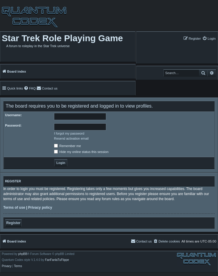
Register (13, 223)
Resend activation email (71, 138)
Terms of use (14, 207)
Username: (13, 115)
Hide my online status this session (81, 152)
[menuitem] (209, 38)
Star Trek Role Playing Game (62, 38)
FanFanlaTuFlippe (57, 260)
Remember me (67, 146)
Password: (13, 125)
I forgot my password (69, 133)
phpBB (22, 254)
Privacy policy (40, 207)
